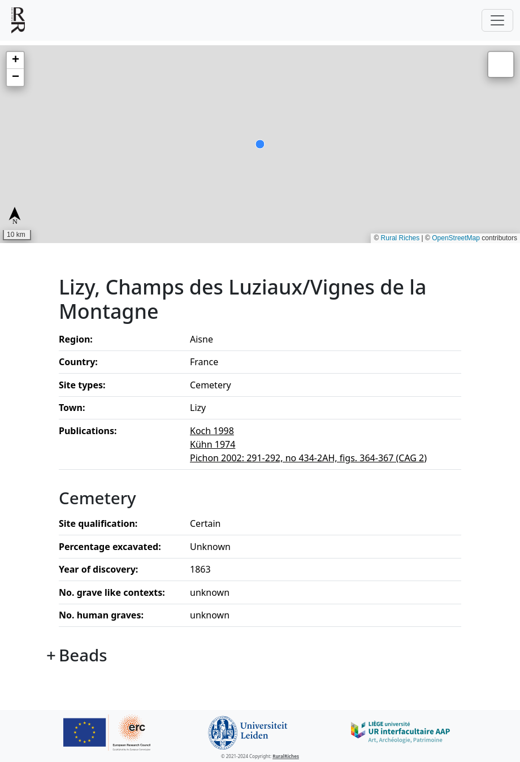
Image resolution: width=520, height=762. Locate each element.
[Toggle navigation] (497, 20)
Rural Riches (400, 238)
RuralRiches (285, 756)
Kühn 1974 (212, 444)
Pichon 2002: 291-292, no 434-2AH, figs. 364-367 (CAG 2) (308, 458)
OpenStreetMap (456, 238)
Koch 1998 (212, 431)
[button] (15, 60)
